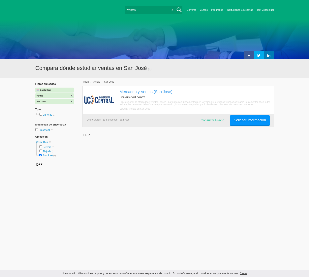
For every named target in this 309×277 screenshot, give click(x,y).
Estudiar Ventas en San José (135, 108)
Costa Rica (42, 142)
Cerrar (243, 273)
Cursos (204, 10)
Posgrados (217, 10)
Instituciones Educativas (240, 10)
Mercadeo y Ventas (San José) (146, 92)
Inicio (86, 81)
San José (48, 155)
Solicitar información (250, 120)
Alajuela (47, 151)
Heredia (47, 147)
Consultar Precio (212, 120)
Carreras (191, 10)
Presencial (44, 130)
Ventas (96, 81)
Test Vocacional (265, 10)
